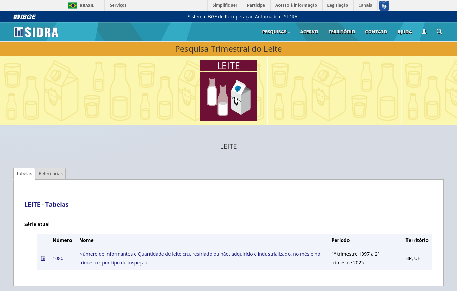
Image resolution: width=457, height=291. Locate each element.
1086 (58, 258)
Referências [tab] (51, 173)
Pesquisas (276, 31)
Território (342, 31)
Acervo (309, 31)
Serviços (118, 5)
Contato (376, 31)
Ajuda (404, 31)
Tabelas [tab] (24, 173)
